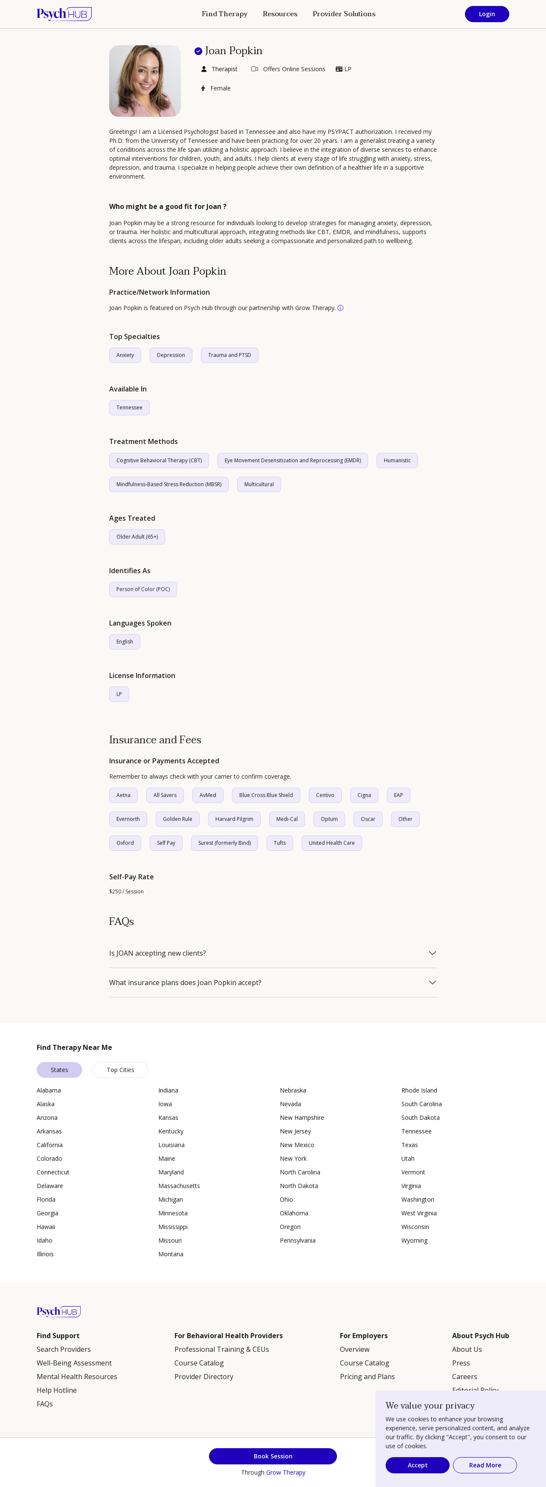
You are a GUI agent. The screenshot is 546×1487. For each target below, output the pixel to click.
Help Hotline (57, 1390)
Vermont (413, 1172)
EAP (398, 795)
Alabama (49, 1090)
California (50, 1145)
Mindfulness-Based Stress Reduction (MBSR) (168, 484)
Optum (329, 819)
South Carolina (421, 1104)
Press (461, 1363)
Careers (464, 1376)
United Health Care (332, 842)
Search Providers (64, 1349)
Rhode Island (419, 1090)
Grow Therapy (285, 1472)
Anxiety (125, 355)
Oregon (290, 1227)
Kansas (168, 1117)
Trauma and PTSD (229, 355)
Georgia (47, 1213)
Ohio (286, 1199)
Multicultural (259, 484)
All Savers (165, 795)
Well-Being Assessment (74, 1363)
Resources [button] (280, 14)
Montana (170, 1254)
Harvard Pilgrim (234, 819)
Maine (166, 1158)
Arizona (47, 1117)
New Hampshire (302, 1117)
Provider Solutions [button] (344, 14)
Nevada (290, 1104)
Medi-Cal (287, 819)
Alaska (46, 1104)
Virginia (411, 1186)
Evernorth (128, 819)
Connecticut (53, 1172)
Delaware (50, 1186)
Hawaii (46, 1227)
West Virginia (419, 1213)
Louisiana (171, 1145)
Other (405, 819)
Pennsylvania (298, 1240)
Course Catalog (199, 1363)
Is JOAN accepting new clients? (157, 953)
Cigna (364, 795)
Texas (409, 1145)
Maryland (171, 1172)
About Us (467, 1349)
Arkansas (49, 1131)
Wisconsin (415, 1227)
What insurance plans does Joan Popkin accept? (185, 982)
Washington (417, 1199)
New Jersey (295, 1131)
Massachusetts (179, 1186)
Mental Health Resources (77, 1376)
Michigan (170, 1199)
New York (293, 1158)
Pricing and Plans (367, 1376)
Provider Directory (203, 1376)
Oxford (125, 842)
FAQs (45, 1404)
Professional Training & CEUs (221, 1349)
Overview (354, 1349)
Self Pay (166, 842)
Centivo (325, 795)
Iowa (165, 1104)
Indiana (168, 1090)
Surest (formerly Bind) (224, 842)
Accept (418, 1465)
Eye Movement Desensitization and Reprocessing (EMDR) (293, 460)
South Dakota (420, 1117)
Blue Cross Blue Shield (266, 795)
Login (487, 14)
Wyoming (414, 1240)
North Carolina (300, 1172)
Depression (171, 355)
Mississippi (173, 1227)
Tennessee (129, 407)
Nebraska (293, 1090)
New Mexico (297, 1145)
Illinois (45, 1254)
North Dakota (299, 1186)
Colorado (49, 1158)
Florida (46, 1199)
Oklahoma (294, 1213)
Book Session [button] (273, 1456)
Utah (408, 1158)
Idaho (44, 1240)
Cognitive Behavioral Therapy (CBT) (159, 460)
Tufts (280, 842)
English (124, 641)
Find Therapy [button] (224, 14)
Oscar (368, 819)
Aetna (123, 795)
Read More (485, 1465)
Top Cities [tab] (120, 1070)
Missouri (170, 1240)
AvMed (208, 795)
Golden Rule (177, 819)
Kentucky (170, 1131)
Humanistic (397, 460)
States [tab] (59, 1070)
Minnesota (173, 1213)
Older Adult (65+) (137, 536)
